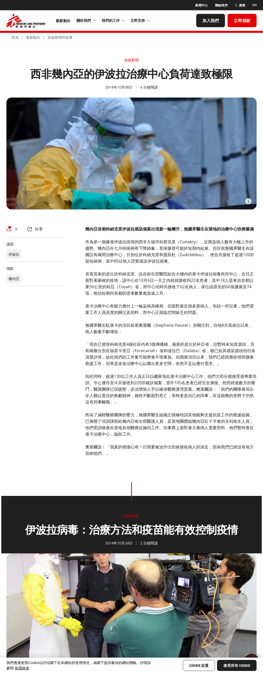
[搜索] (240, 5)
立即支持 (139, 20)
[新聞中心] (201, 5)
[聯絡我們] (221, 5)
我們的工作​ (113, 20)
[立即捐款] (242, 20)
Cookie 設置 (199, 666)
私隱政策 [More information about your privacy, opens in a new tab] (22, 668)
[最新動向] (63, 20)
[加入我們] (210, 20)
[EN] (254, 5)
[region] (131, 665)
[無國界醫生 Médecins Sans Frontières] (25, 20)
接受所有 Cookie (236, 666)
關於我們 (86, 20)
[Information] (248, 201)
